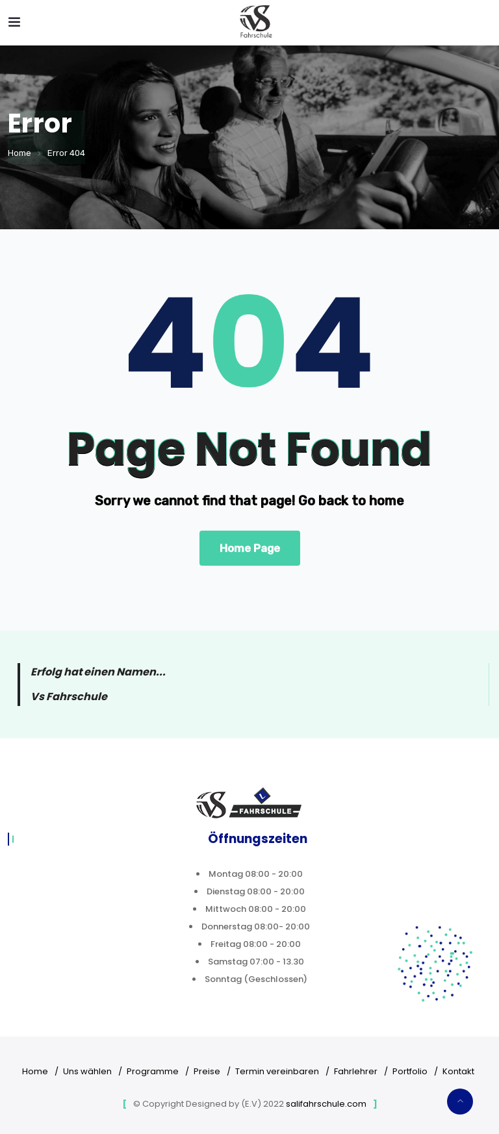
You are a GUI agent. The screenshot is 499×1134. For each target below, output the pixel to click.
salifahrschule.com (326, 1104)
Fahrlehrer (355, 1071)
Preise (207, 1071)
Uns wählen (87, 1071)
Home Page (250, 548)
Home (19, 153)
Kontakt (458, 1071)
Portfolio (410, 1071)
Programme (153, 1071)
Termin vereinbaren (277, 1071)
